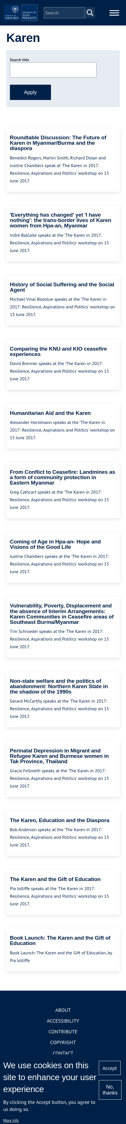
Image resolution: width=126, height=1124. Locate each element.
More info (11, 1120)
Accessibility (63, 1021)
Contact (63, 1053)
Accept (109, 1068)
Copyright (63, 1042)
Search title (19, 59)
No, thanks (110, 1090)
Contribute (62, 1031)
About (63, 1010)
